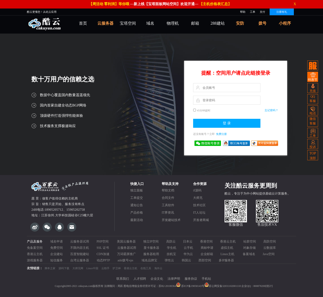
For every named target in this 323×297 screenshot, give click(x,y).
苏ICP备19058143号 (190, 286)
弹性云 (169, 260)
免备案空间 (35, 247)
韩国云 (186, 260)
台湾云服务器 (79, 260)
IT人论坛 (199, 212)
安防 (240, 23)
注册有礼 (281, 11)
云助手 (105, 268)
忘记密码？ (271, 110)
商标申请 (207, 247)
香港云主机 (228, 241)
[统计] (269, 286)
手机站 (206, 278)
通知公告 (136, 205)
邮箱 (195, 23)
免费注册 (221, 134)
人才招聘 (139, 278)
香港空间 (206, 241)
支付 (262, 11)
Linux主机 (227, 254)
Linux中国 (92, 268)
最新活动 (136, 220)
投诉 (313, 144)
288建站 (218, 23)
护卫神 (117, 268)
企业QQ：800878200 (253, 286)
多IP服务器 (226, 260)
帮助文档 (168, 190)
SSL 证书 (103, 247)
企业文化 (157, 278)
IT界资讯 (168, 212)
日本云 (187, 241)
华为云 (188, 254)
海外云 (158, 268)
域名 (150, 23)
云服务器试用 (79, 241)
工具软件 (168, 205)
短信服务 (56, 260)
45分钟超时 (203, 110)
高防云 (171, 241)
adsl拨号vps (126, 260)
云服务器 (105, 23)
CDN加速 (103, 254)
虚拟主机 (228, 247)
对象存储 (249, 247)
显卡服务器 (151, 247)
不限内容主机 (79, 247)
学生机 (171, 247)
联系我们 (122, 278)
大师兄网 (77, 268)
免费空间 (56, 247)
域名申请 (56, 241)
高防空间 (269, 241)
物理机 (173, 23)
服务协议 (191, 278)
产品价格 (136, 212)
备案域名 (249, 254)
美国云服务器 (126, 241)
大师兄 (198, 197)
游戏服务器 (35, 260)
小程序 (285, 23)
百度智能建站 (79, 254)
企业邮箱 (207, 254)
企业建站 (56, 254)
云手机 (188, 247)
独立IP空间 (151, 241)
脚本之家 (50, 268)
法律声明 (174, 278)
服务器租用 (151, 254)
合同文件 (168, 197)
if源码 (197, 190)
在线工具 (145, 268)
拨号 (262, 23)
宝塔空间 (128, 23)
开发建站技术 (171, 220)
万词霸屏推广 (126, 254)
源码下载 (64, 268)
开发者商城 (201, 220)
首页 (83, 23)
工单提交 (136, 197)
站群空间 (249, 241)
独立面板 (136, 190)
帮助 (242, 11)
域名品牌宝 (149, 260)
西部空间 (205, 260)
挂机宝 (171, 254)
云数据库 (269, 247)
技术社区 (199, 205)
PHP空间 (103, 241)
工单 (252, 11)
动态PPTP (103, 260)
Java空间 (269, 254)
